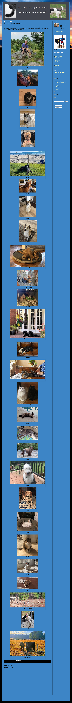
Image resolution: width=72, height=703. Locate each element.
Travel (56, 68)
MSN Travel (57, 61)
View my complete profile (58, 31)
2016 (56, 94)
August (57, 85)
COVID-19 (57, 57)
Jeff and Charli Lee (64, 23)
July (57, 86)
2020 (56, 78)
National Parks (57, 62)
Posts (56, 105)
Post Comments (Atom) (13, 694)
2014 (56, 97)
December (58, 81)
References (57, 65)
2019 (56, 79)
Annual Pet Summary (10, 662)
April (57, 89)
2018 (56, 91)
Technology (57, 66)
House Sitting (16, 662)
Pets (19, 662)
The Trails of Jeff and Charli (60, 72)
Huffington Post (57, 60)
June (57, 88)
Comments (57, 107)
